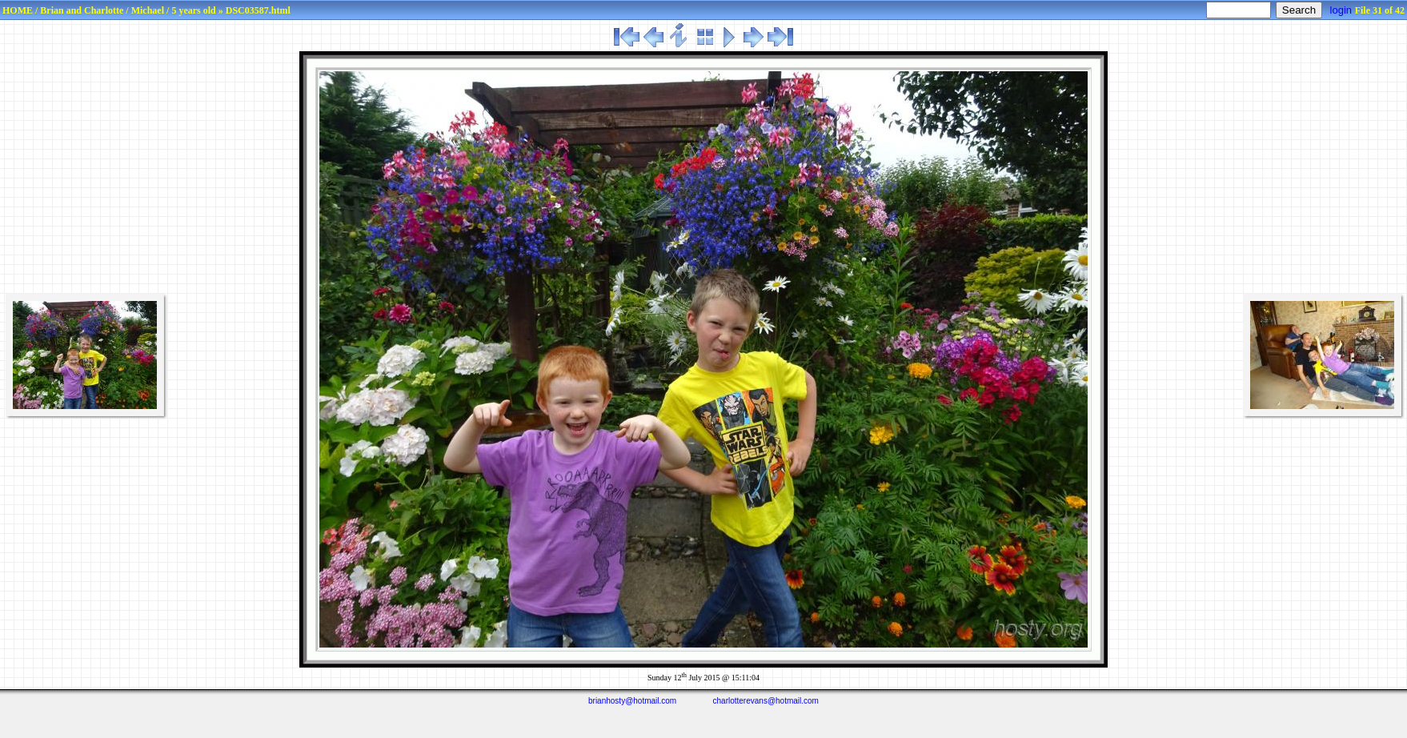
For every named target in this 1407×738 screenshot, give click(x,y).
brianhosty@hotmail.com (632, 700)
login (1341, 10)
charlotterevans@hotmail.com (766, 700)
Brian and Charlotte (81, 10)
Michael (147, 10)
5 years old (193, 10)
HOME (17, 10)
